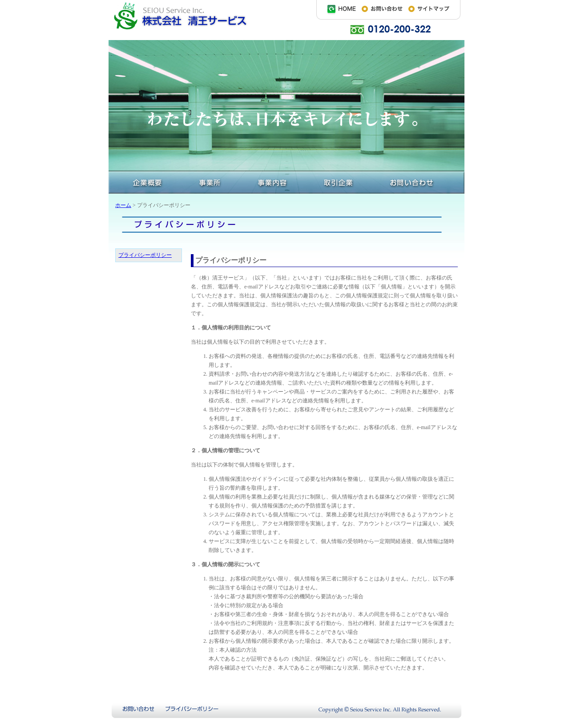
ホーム (123, 205)
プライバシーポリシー (145, 255)
